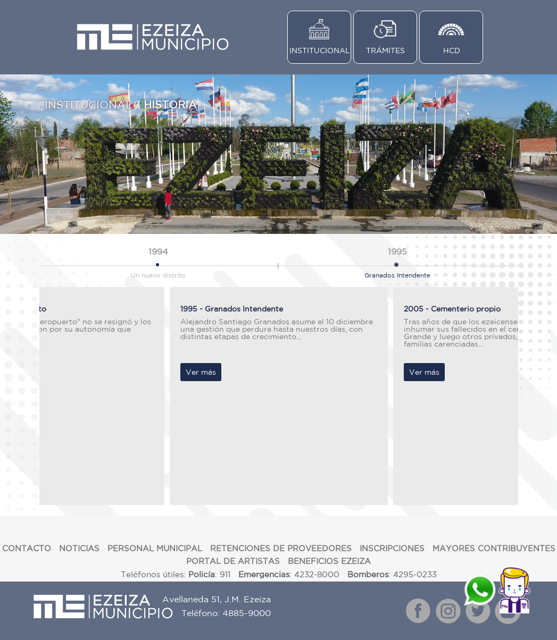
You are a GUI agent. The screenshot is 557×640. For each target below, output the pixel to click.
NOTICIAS (79, 548)
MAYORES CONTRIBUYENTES (494, 548)
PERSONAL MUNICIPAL (154, 548)
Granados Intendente (397, 261)
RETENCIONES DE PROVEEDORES (281, 548)
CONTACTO (26, 548)
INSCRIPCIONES (392, 548)
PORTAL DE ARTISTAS (233, 561)
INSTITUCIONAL (319, 50)
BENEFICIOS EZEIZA (329, 561)
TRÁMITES (385, 50)
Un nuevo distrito (158, 261)
